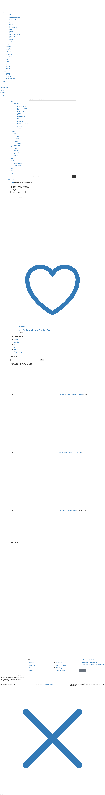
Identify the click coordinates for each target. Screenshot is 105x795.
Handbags (9, 63)
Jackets (8, 53)
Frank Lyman (12, 22)
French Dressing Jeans (20, 549)
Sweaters (8, 51)
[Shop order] (18, 192)
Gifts (4, 71)
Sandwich (11, 38)
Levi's (20, 596)
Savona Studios (49, 684)
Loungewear (9, 54)
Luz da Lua (20, 606)
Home (12, 182)
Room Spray (9, 76)
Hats (7, 64)
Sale (4, 81)
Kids (4, 80)
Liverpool (11, 31)
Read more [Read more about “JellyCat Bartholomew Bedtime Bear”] (22, 326)
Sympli (11, 39)
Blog (4, 85)
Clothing (5, 43)
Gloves (8, 61)
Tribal (10, 41)
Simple (15, 351)
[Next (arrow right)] (2, 794)
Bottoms (8, 46)
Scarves (8, 66)
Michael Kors (12, 33)
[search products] (74, 176)
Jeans (10, 48)
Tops (7, 44)
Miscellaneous (10, 75)
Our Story (9, 14)
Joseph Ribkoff (13, 27)
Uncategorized (18, 353)
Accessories (6, 58)
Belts (7, 59)
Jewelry (16, 346)
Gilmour (11, 24)
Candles (8, 73)
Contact (5, 83)
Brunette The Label (14, 19)
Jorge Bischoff (20, 577)
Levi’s (10, 29)
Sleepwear (9, 56)
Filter (41, 359)
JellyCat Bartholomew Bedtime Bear (35, 330)
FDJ (10, 21)
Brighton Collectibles (14, 17)
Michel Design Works (15, 34)
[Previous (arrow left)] (0, 794)
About (4, 12)
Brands (8, 16)
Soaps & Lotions (10, 78)
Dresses (8, 49)
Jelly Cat (11, 26)
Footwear (5, 69)
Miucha (20, 624)
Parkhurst (12, 36)
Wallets (8, 68)
